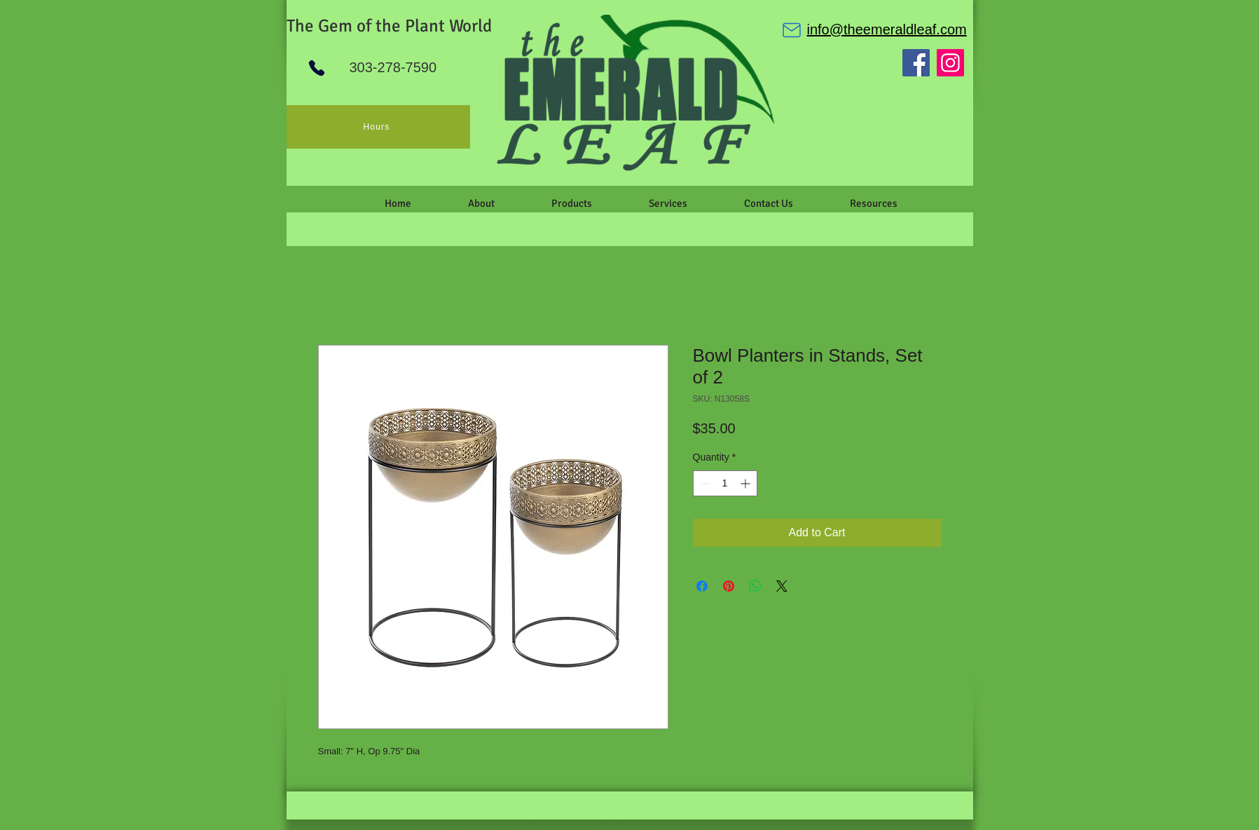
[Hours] (378, 127)
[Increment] (746, 483)
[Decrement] (704, 483)
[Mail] (791, 30)
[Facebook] (916, 62)
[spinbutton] (725, 483)
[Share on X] (781, 586)
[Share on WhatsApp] (755, 586)
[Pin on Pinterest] (728, 586)
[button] (481, 203)
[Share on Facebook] (702, 586)
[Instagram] (950, 62)
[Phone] (317, 68)
